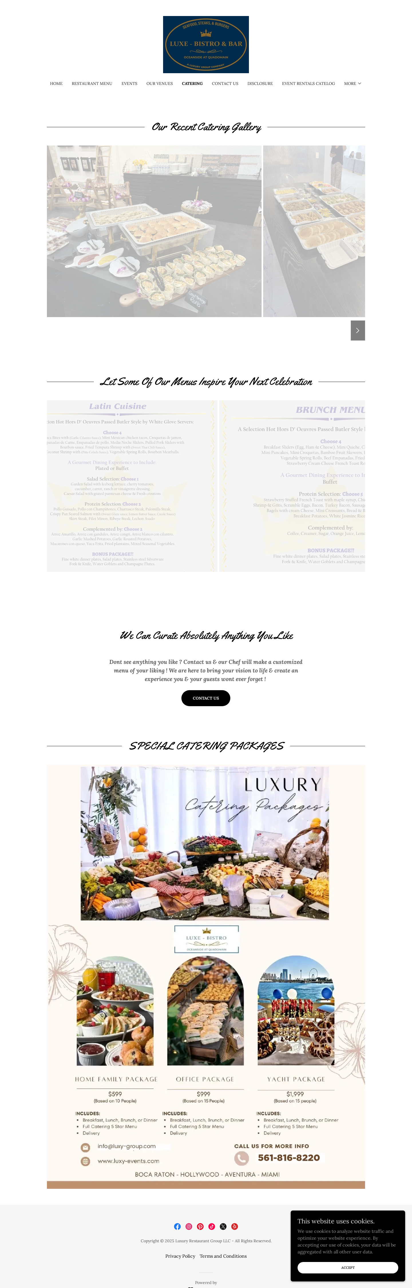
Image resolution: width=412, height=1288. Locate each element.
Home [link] (56, 83)
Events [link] (129, 83)
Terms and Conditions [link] (223, 1256)
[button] (353, 83)
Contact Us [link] (225, 83)
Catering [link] (192, 83)
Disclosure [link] (260, 83)
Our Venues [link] (159, 83)
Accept (348, 1267)
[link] (206, 44)
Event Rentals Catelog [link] (308, 83)
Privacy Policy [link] (180, 1256)
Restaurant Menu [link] (92, 83)
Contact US (206, 698)
